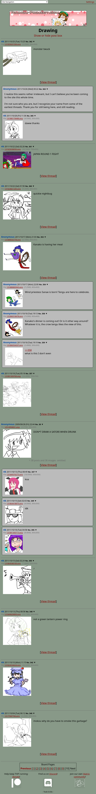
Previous (25, 768)
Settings (90, 1)
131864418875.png (15, 503)
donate (15, 776)
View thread (48, 82)
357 (30, 373)
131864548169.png (13, 563)
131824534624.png (13, 665)
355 (32, 530)
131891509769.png (13, 376)
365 (32, 115)
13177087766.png (12, 716)
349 (32, 501)
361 (30, 146)
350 (30, 560)
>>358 (28, 350)
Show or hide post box (48, 35)
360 (30, 186)
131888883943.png (15, 287)
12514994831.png (12, 427)
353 (42, 237)
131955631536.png (13, 44)
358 (43, 313)
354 (44, 284)
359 (43, 342)
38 (40, 424)
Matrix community (82, 775)
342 (31, 662)
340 (30, 713)
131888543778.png (13, 239)
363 (44, 89)
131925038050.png (13, 149)
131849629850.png (13, 614)
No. (27, 41)
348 (31, 611)
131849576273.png (15, 474)
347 (33, 472)
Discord (53, 773)
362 (30, 41)
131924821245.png (13, 189)
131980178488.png (15, 118)
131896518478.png (15, 316)
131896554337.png (15, 345)
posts (47, 460)
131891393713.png (15, 532)
